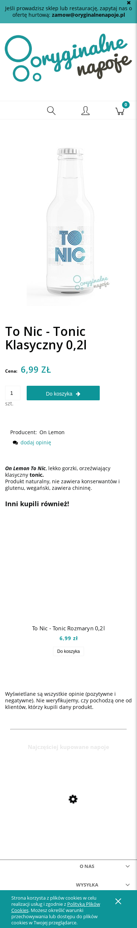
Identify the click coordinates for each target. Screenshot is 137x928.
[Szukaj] (51, 110)
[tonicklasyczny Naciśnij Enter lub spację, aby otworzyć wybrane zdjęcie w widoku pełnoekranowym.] (69, 214)
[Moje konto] (86, 111)
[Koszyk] (120, 110)
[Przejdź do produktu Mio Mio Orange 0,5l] (68, 814)
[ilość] (12, 393)
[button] (17, 110)
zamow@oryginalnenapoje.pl (88, 14)
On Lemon (52, 432)
